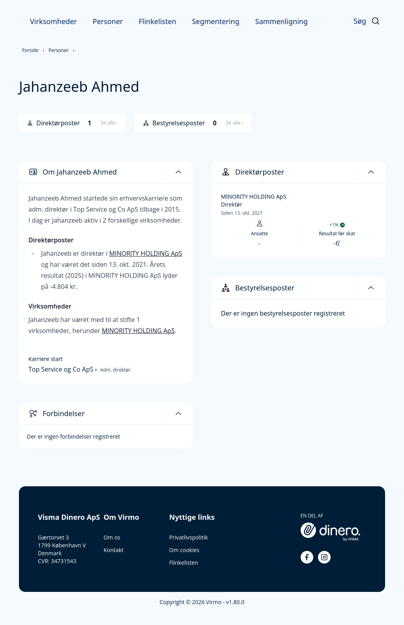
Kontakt (113, 550)
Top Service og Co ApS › (63, 369)
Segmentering (215, 21)
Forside (30, 50)
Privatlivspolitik (188, 537)
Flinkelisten (157, 21)
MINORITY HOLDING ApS (145, 253)
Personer (108, 21)
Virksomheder (53, 21)
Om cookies (184, 550)
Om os (111, 537)
